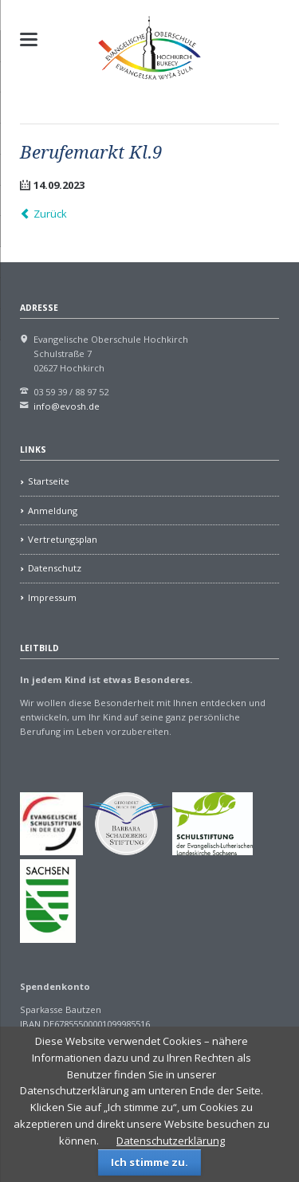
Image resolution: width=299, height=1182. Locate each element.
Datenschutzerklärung (170, 1140)
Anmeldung (52, 510)
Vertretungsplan (62, 539)
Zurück (50, 213)
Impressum (52, 597)
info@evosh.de (66, 406)
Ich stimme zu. (149, 1162)
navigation (28, 39)
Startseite (48, 481)
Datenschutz (54, 568)
